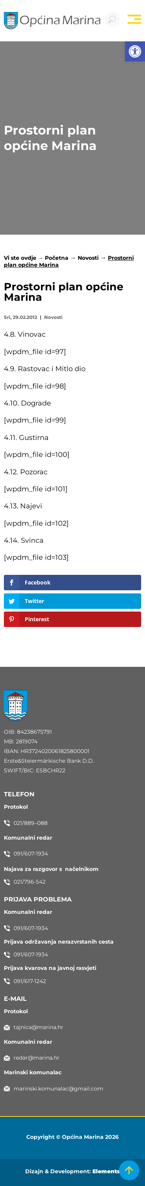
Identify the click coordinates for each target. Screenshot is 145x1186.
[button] (135, 51)
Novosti (88, 257)
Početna (56, 257)
